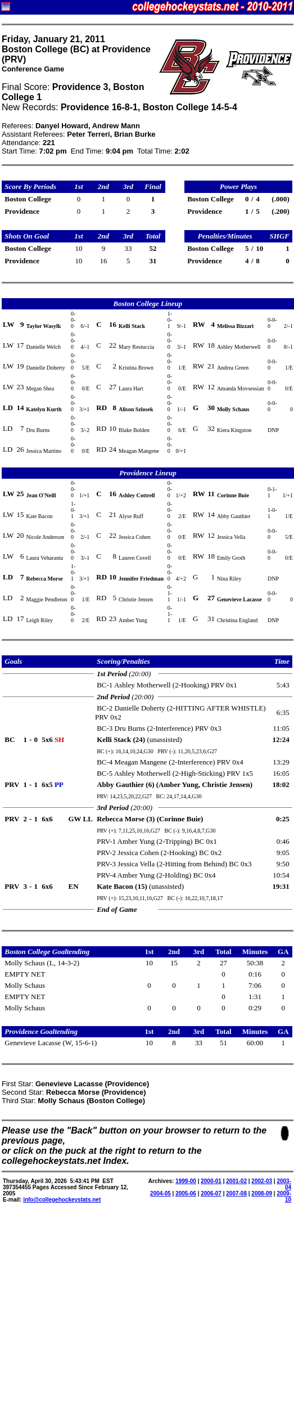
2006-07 (211, 1193)
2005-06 (185, 1193)
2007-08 (236, 1193)
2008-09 (261, 1193)
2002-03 (261, 1181)
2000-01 (211, 1181)
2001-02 (236, 1181)
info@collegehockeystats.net (62, 1200)
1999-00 (185, 1181)
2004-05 (160, 1193)
